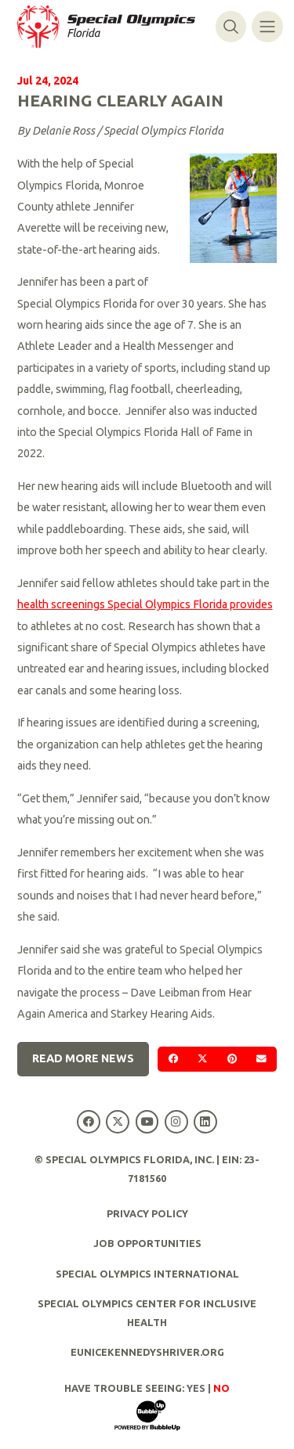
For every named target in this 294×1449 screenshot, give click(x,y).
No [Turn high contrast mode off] (221, 1387)
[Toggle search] (231, 26)
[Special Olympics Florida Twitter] (117, 1122)
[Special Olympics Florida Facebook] (88, 1122)
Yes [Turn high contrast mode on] (196, 1387)
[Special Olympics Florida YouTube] (147, 1122)
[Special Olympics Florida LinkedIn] (205, 1122)
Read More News (83, 1058)
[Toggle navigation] (267, 26)
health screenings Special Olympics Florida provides (145, 604)
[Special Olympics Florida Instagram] (176, 1122)
